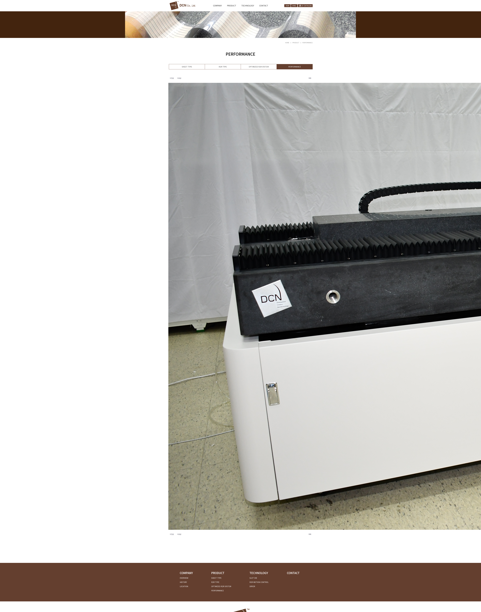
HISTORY (183, 582)
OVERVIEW (184, 578)
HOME (287, 43)
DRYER (252, 586)
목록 (310, 78)
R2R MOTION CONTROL (259, 582)
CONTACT (263, 5)
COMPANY (217, 5)
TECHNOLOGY (247, 5)
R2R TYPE (223, 66)
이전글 (172, 78)
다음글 (179, 78)
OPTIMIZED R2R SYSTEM (259, 66)
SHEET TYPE (187, 66)
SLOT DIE (253, 578)
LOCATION (184, 586)
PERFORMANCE (307, 43)
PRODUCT (231, 5)
